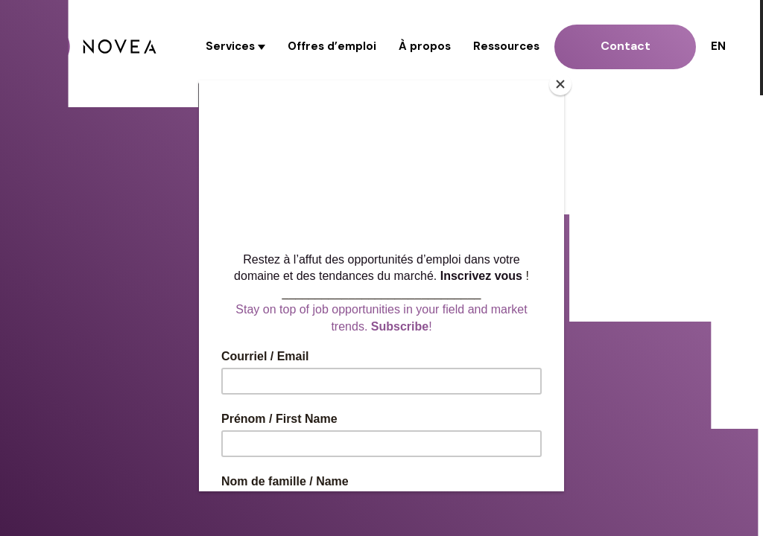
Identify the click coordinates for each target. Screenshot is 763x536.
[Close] (560, 84)
